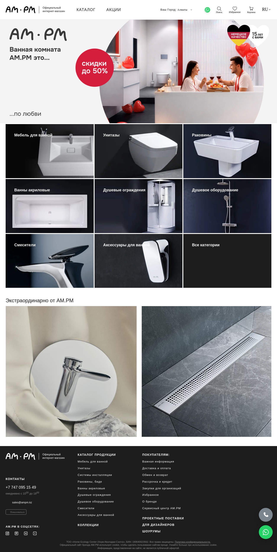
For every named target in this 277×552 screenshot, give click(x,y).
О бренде (149, 501)
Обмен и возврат (155, 475)
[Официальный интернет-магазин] (35, 456)
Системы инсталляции (95, 475)
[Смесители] (50, 261)
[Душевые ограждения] (139, 206)
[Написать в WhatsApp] (266, 532)
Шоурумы (151, 531)
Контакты (15, 479)
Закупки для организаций (161, 488)
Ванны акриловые (91, 488)
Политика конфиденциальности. (193, 542)
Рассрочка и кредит (157, 481)
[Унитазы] (139, 151)
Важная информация (158, 461)
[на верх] (267, 545)
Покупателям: (156, 454)
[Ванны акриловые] (50, 206)
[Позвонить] (266, 514)
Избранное (150, 494)
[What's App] (207, 10)
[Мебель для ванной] (50, 151)
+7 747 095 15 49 (21, 487)
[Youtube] (35, 533)
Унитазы (84, 468)
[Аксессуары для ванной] (139, 261)
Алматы (185, 9)
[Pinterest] (16, 533)
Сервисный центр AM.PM (161, 508)
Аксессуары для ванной (96, 515)
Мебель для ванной (93, 461)
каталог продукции (97, 454)
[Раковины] (227, 151)
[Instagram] (7, 533)
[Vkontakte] (25, 533)
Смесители (86, 508)
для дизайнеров (158, 524)
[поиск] (219, 9)
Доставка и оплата (156, 468)
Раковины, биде (90, 481)
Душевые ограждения (94, 494)
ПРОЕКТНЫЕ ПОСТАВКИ (163, 518)
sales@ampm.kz (22, 502)
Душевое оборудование (96, 501)
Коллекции (88, 525)
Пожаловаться (17, 512)
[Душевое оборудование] (227, 206)
